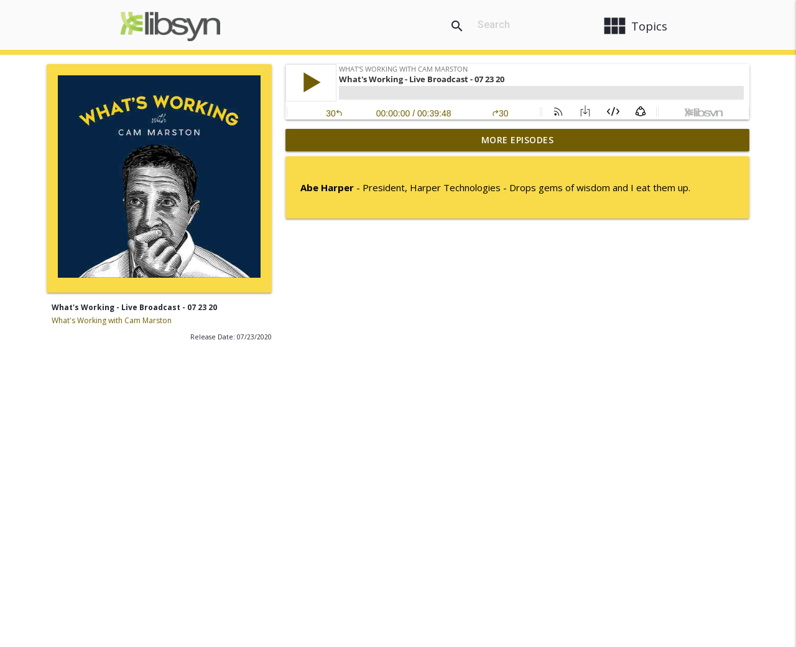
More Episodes (517, 140)
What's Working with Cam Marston (112, 320)
